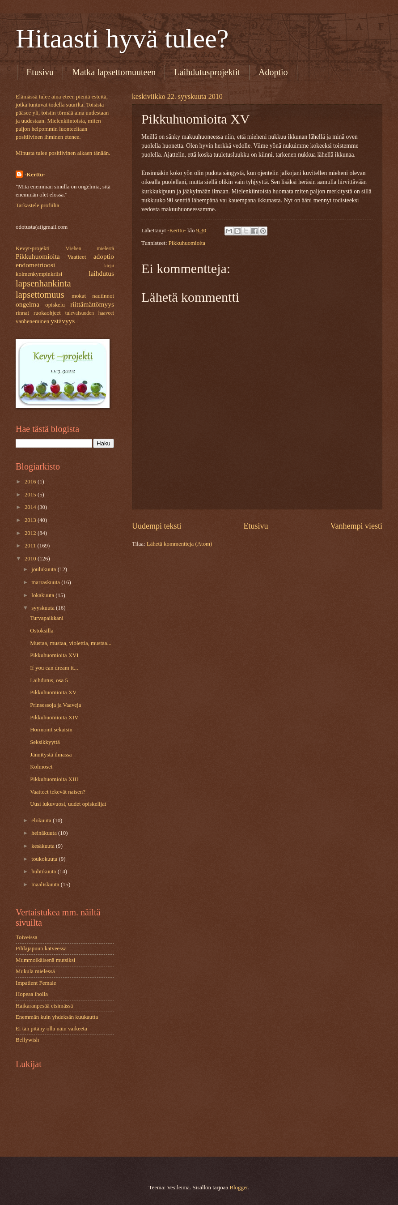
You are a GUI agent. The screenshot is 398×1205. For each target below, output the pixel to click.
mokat (79, 296)
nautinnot (103, 296)
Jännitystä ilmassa (51, 755)
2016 (31, 482)
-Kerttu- (35, 174)
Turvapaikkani (47, 618)
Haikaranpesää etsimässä (44, 1006)
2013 (31, 520)
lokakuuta (43, 595)
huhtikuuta (44, 871)
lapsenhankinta (43, 283)
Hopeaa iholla (32, 994)
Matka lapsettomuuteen (114, 72)
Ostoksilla (41, 631)
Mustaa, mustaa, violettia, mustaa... (70, 643)
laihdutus (101, 273)
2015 (31, 494)
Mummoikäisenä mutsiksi (45, 960)
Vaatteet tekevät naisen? (57, 792)
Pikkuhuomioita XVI (54, 655)
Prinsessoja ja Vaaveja (55, 705)
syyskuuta (43, 608)
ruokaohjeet (47, 313)
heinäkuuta (44, 833)
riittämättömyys (92, 304)
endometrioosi (35, 265)
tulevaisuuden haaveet (89, 313)
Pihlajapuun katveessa (41, 948)
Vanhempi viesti (356, 525)
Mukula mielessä (35, 971)
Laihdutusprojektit (207, 72)
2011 (31, 546)
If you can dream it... (54, 668)
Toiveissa (26, 937)
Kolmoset (41, 767)
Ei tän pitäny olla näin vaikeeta (51, 1029)
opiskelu (55, 305)
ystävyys (63, 321)
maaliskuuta (45, 884)
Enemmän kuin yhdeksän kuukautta (57, 1017)
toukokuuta (45, 859)
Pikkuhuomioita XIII (54, 779)
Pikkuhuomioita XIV (54, 717)
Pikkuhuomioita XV (53, 692)
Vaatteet (77, 257)
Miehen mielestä (89, 249)
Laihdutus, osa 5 (49, 680)
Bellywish (27, 1040)
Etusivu (40, 72)
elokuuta (42, 820)
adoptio (103, 256)
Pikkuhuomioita (187, 243)
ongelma (27, 304)
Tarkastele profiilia (37, 205)
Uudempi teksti (157, 525)
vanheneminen (32, 321)
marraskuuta (46, 582)
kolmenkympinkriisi (39, 274)
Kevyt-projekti (33, 248)
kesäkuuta (43, 846)
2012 (31, 533)
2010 (31, 558)
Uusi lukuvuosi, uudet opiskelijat (68, 804)
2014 (31, 507)
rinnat (22, 313)
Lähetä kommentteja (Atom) (179, 544)
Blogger (238, 1187)
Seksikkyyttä (45, 742)
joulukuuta (44, 569)
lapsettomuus (40, 294)
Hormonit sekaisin (51, 729)
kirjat (109, 265)
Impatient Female (36, 983)
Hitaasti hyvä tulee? (122, 38)
